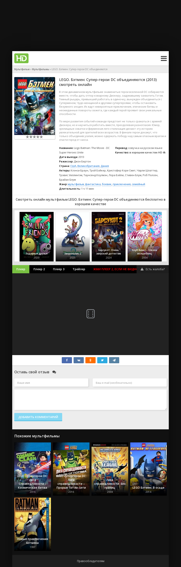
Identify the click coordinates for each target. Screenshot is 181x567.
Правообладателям (90, 561)
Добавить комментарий (38, 417)
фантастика (93, 184)
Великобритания (88, 166)
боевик (106, 184)
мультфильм (76, 184)
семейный (138, 184)
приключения (122, 184)
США (73, 166)
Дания (105, 166)
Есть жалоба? (153, 269)
